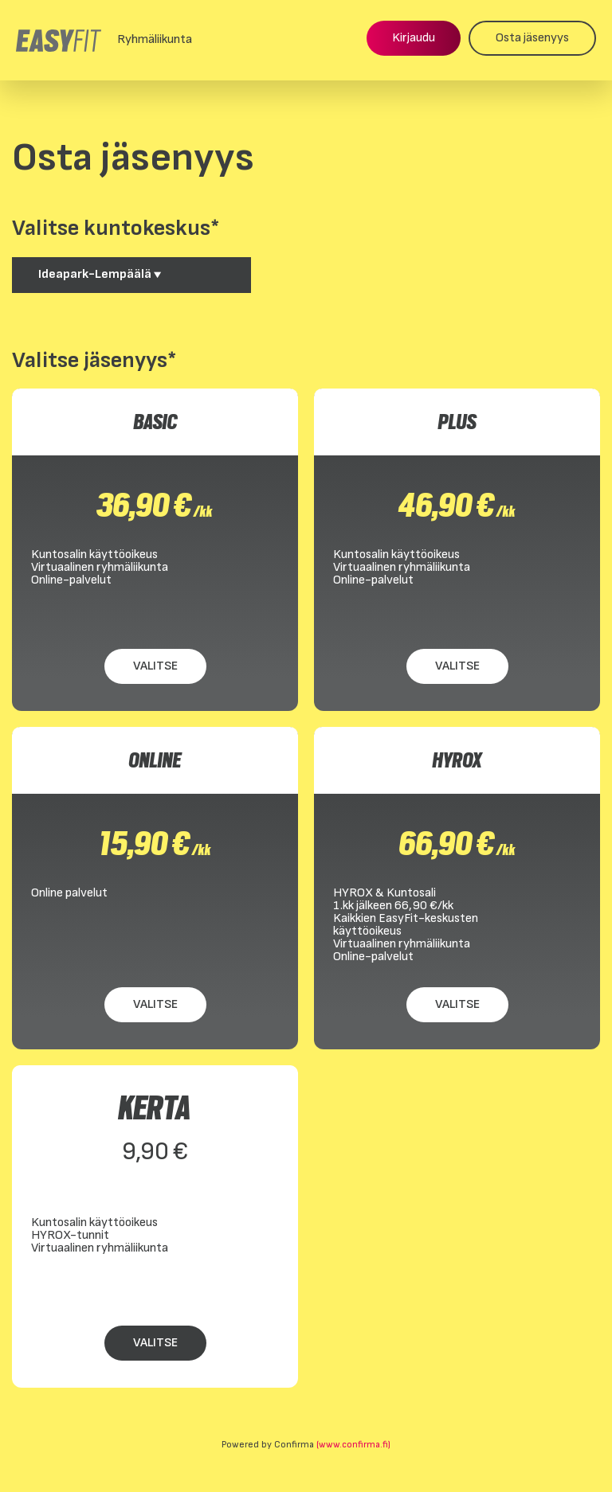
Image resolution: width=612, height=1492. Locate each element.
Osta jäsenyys (532, 37)
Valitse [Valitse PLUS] (457, 666)
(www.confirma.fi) (353, 1445)
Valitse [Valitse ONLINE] (155, 1004)
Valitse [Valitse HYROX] (457, 1004)
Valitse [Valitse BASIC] (155, 666)
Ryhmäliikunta (154, 39)
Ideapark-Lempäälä (100, 274)
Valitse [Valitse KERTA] (155, 1342)
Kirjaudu (413, 37)
